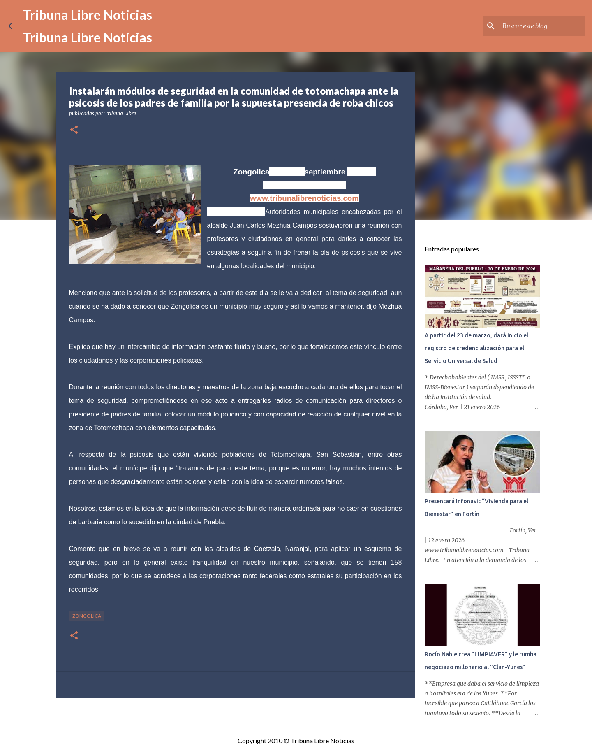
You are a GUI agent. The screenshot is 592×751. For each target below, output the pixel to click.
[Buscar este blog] (542, 26)
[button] (74, 130)
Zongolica (86, 616)
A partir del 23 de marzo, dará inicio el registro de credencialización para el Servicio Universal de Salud (476, 348)
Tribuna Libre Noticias (87, 15)
